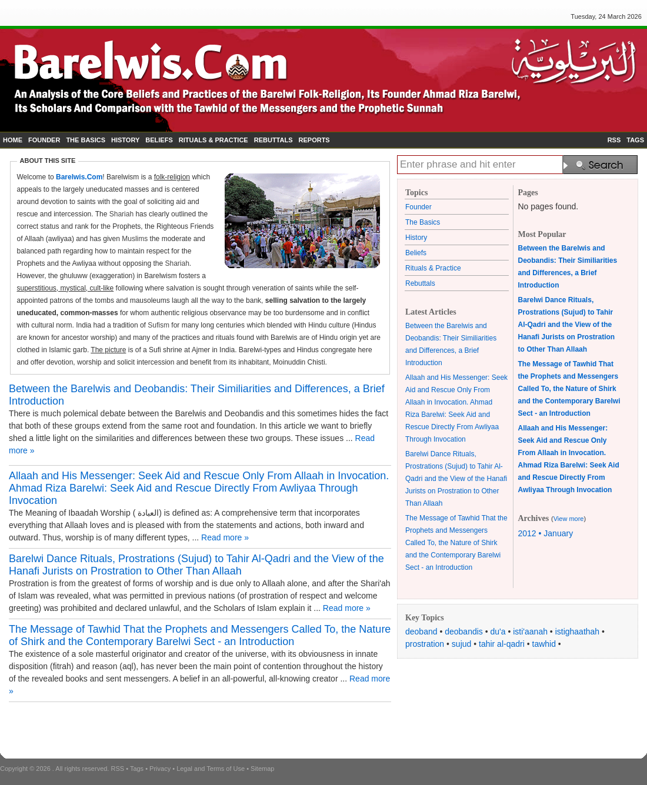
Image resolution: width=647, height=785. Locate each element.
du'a (498, 631)
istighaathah (577, 631)
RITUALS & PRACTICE (213, 139)
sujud (461, 644)
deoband (421, 631)
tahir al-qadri (502, 644)
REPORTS (314, 139)
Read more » (225, 537)
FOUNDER (44, 139)
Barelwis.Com (79, 177)
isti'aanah (530, 631)
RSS (614, 139)
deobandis (464, 631)
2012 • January (545, 533)
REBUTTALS (273, 139)
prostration (424, 644)
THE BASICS (85, 139)
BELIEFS (158, 139)
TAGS (635, 139)
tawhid (544, 644)
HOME (12, 139)
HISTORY (125, 139)
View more (568, 518)
